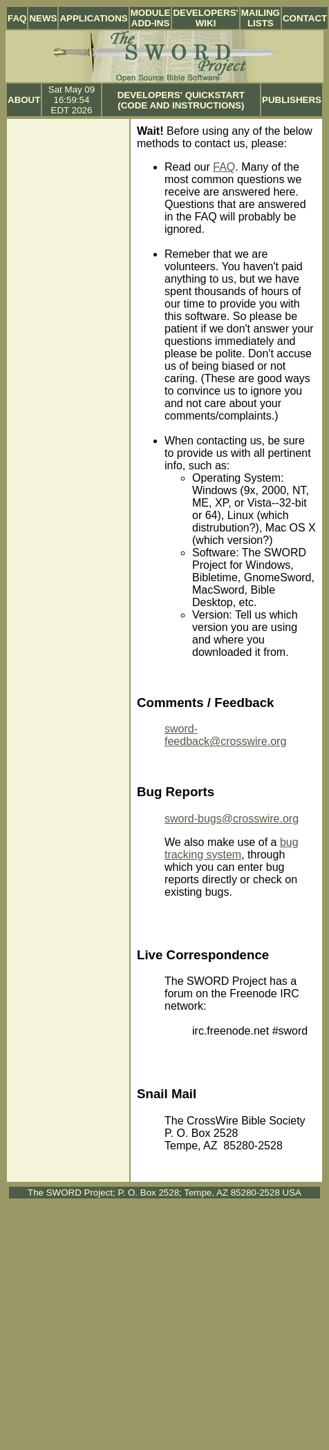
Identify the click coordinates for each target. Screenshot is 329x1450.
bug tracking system (231, 848)
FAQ (17, 18)
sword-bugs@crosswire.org (231, 819)
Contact (305, 18)
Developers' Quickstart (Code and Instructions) (181, 100)
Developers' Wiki (205, 18)
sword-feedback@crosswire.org (225, 735)
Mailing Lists (260, 18)
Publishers (291, 100)
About (24, 100)
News (43, 18)
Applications (93, 18)
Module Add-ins (151, 18)
